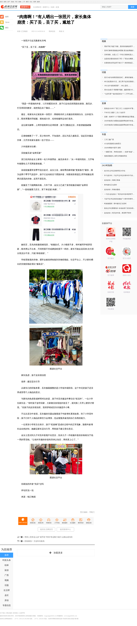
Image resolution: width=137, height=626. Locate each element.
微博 (4, 17)
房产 (8, 2)
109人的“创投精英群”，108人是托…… (117, 86)
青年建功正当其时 (110, 185)
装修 (12, 2)
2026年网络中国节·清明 (112, 148)
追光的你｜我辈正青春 (112, 180)
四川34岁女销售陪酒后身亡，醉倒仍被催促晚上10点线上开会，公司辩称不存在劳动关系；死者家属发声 (120, 77)
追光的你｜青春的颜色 (112, 189)
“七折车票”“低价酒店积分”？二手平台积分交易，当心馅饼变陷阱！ (120, 94)
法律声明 (22, 613)
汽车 (16, 2)
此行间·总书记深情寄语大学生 (114, 171)
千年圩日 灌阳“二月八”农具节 (114, 112)
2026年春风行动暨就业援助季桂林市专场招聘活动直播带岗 (120, 121)
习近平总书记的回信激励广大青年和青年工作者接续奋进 (119, 199)
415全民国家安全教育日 (112, 144)
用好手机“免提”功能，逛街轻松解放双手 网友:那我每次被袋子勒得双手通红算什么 (120, 46)
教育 (27, 2)
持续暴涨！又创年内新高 (34, 541)
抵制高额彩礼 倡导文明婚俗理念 (115, 156)
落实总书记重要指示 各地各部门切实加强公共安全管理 (119, 208)
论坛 (31, 2)
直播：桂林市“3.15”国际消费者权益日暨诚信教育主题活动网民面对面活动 (120, 117)
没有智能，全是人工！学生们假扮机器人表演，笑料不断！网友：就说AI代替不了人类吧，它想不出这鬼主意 (120, 54)
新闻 (5, 2)
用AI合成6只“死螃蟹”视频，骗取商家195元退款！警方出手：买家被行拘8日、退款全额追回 (120, 90)
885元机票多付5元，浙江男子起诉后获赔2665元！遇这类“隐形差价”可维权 (120, 81)
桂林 (52, 7)
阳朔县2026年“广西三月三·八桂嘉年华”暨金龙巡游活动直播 (120, 108)
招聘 (34, 2)
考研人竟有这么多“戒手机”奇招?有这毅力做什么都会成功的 (48, 537)
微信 (4, 28)
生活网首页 (37, 7)
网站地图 (9, 613)
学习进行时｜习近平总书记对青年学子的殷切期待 (119, 175)
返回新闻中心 (65, 529)
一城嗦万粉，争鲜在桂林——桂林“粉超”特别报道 (120, 152)
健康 (38, 2)
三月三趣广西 (109, 139)
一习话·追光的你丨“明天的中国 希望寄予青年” (119, 194)
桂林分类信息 (23, 522)
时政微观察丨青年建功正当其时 (115, 203)
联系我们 (15, 613)
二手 (23, 2)
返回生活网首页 (46, 529)
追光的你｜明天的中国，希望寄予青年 (117, 213)
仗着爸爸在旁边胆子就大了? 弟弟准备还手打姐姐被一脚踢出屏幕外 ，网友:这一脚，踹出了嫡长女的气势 (120, 63)
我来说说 (52, 31)
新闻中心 (46, 7)
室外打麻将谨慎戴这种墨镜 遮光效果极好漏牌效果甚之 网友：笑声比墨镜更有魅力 (120, 50)
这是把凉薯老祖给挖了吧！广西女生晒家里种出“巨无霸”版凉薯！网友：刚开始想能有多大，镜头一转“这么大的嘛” (120, 59)
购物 (19, 2)
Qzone (4, 22)
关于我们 (2, 613)
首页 (1, 2)
